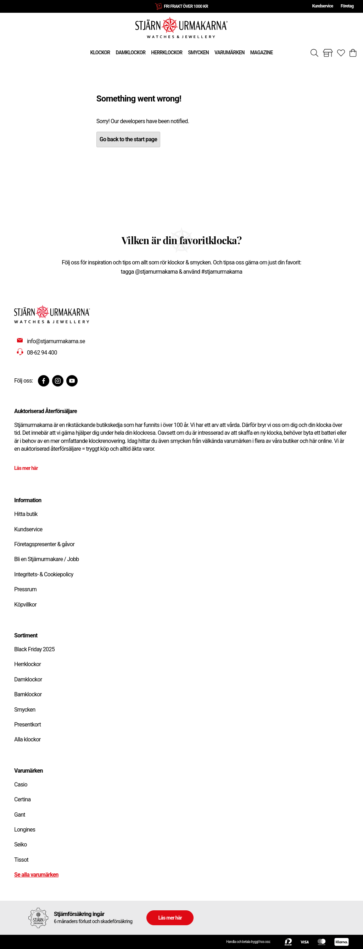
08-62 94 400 (42, 352)
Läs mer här (26, 468)
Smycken (24, 709)
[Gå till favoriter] (341, 53)
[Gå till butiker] (328, 53)
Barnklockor (27, 694)
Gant (19, 814)
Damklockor (28, 679)
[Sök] (314, 53)
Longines (24, 829)
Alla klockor (27, 739)
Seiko (20, 844)
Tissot (21, 859)
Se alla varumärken (36, 874)
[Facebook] (43, 380)
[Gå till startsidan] (181, 27)
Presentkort (27, 724)
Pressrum (25, 589)
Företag (347, 6)
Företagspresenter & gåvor (44, 544)
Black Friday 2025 (34, 649)
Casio (20, 784)
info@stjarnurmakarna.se (56, 341)
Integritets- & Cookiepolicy (43, 574)
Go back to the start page (128, 139)
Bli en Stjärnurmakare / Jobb (46, 559)
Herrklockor (27, 664)
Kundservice (322, 6)
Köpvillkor (25, 604)
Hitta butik (26, 514)
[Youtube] (72, 380)
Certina (22, 799)
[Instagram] (57, 380)
